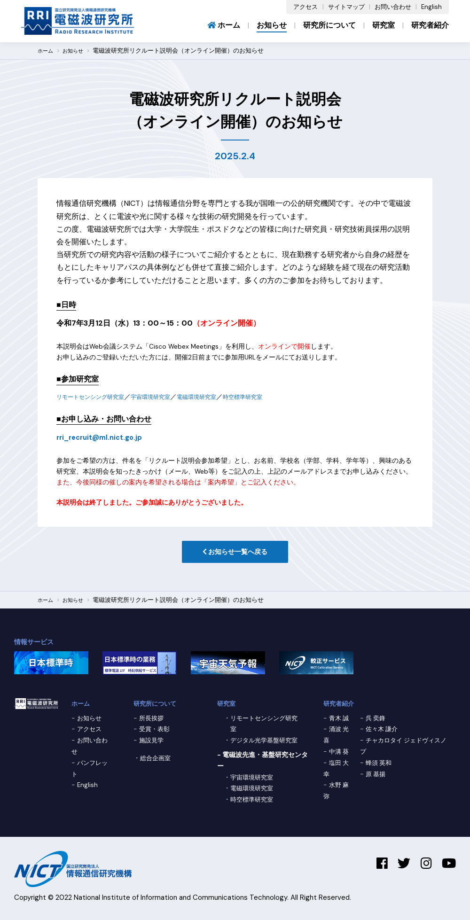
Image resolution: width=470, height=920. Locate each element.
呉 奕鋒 (376, 720)
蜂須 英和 (380, 765)
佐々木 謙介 (383, 731)
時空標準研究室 (270, 397)
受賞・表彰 (155, 731)
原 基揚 (376, 776)
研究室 (383, 25)
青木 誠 (340, 720)
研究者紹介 (430, 25)
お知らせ (272, 25)
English (431, 7)
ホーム (223, 25)
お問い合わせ (393, 7)
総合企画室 (156, 760)
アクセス (305, 7)
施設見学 (152, 742)
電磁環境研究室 (218, 397)
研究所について (329, 25)
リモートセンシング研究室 (95, 397)
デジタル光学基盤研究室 (266, 742)
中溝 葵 (340, 753)
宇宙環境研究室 (165, 397)
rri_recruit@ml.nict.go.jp (103, 437)
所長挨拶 (152, 720)
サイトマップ (346, 7)
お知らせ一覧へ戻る (235, 553)
